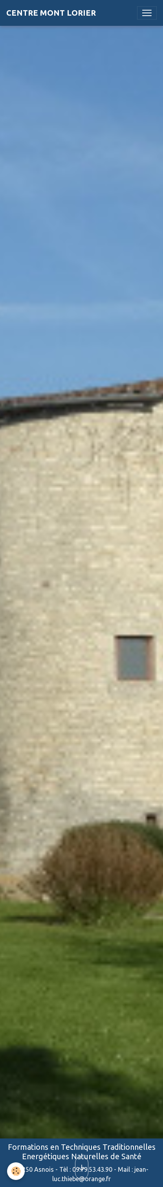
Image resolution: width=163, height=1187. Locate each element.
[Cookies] (16, 1171)
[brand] (51, 13)
